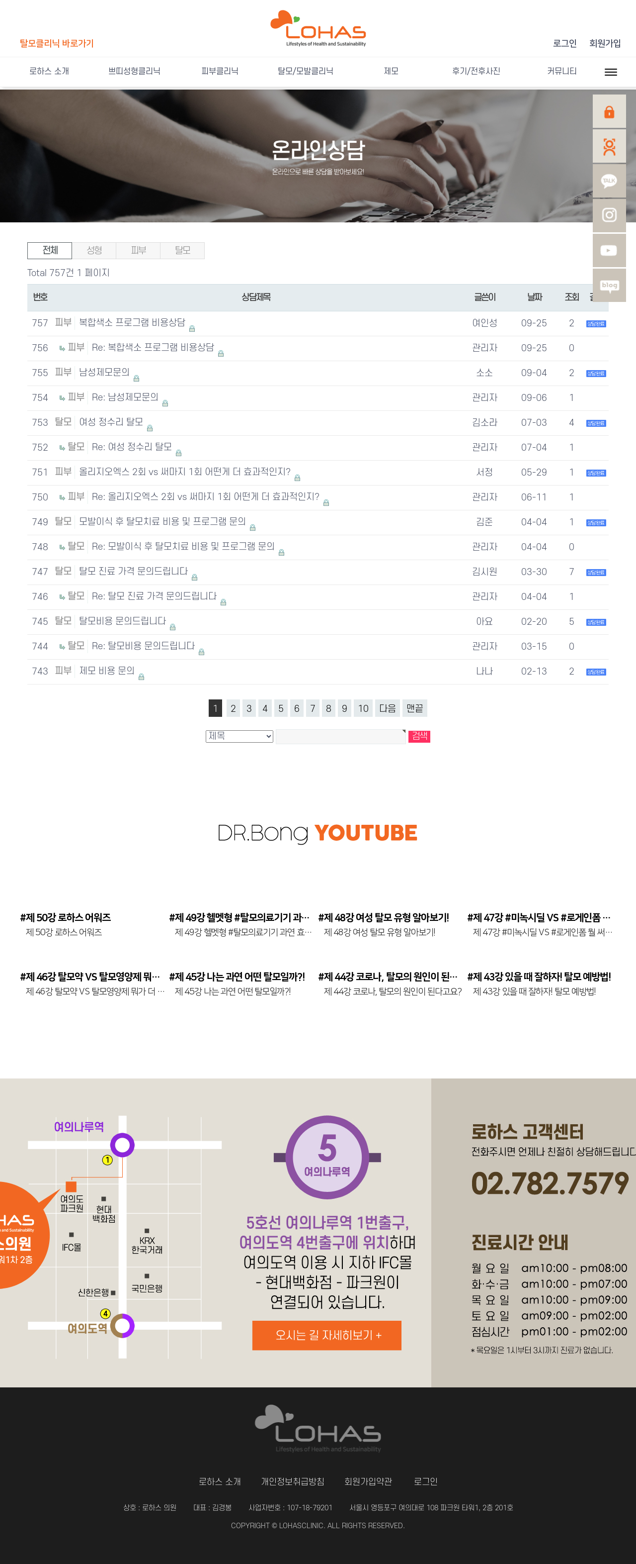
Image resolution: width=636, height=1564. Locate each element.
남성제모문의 (105, 373)
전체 (49, 251)
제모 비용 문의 (108, 671)
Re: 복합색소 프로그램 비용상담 (154, 348)
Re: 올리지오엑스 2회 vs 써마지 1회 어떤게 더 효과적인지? (207, 497)
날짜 (534, 297)
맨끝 (414, 709)
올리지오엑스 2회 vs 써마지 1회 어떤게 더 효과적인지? (186, 472)
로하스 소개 (49, 71)
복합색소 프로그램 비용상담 (133, 323)
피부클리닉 (219, 71)
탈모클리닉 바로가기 (57, 44)
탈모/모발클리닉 (305, 71)
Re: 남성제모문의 (126, 397)
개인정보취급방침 (292, 1482)
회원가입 (605, 44)
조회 (571, 297)
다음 (387, 709)
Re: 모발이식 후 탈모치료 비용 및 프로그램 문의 (184, 547)
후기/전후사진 (476, 71)
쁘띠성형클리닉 (134, 71)
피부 (138, 251)
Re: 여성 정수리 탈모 (133, 447)
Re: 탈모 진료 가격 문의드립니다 (155, 596)
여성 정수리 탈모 (112, 422)
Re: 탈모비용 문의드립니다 (144, 646)
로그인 (565, 44)
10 (363, 709)
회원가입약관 (368, 1482)
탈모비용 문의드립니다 (123, 621)
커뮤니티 (562, 71)
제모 (391, 71)
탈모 (182, 251)
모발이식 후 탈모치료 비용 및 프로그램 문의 (163, 522)
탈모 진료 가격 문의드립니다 (134, 572)
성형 (93, 251)
